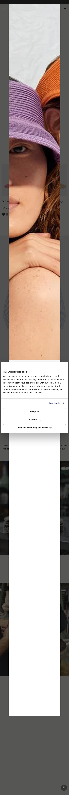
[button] (57, 7)
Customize (34, 419)
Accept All (35, 411)
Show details (54, 403)
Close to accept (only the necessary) (34, 427)
